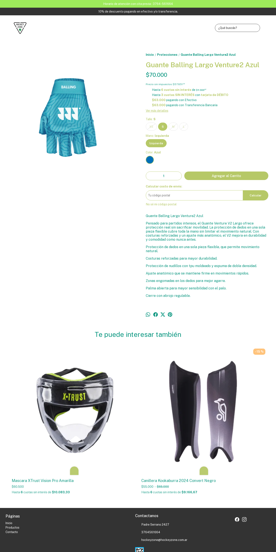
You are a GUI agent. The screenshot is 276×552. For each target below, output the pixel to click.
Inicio (9, 462)
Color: (153, 152)
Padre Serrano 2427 (152, 464)
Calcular (256, 195)
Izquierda (156, 143)
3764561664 (147, 472)
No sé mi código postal (161, 204)
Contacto (12, 471)
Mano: (157, 135)
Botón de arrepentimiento (137, 528)
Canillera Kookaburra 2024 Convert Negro (100, 417)
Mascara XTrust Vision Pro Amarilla (35, 417)
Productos (12, 467)
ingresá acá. (117, 528)
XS (151, 126)
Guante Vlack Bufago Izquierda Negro (169, 355)
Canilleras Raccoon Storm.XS (231, 353)
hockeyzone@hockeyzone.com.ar (161, 479)
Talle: (151, 119)
